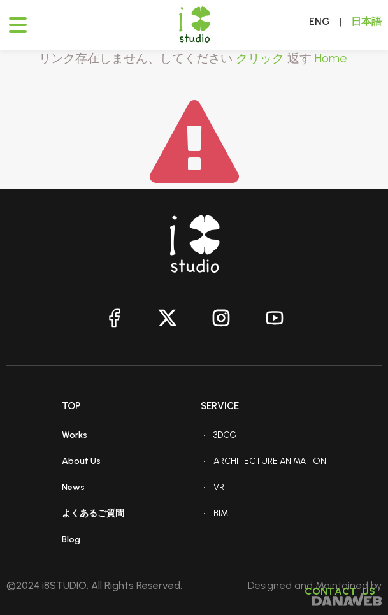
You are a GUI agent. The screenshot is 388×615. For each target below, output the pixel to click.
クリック (260, 58)
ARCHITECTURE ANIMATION (269, 461)
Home (331, 58)
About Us (81, 461)
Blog (71, 539)
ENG (319, 21)
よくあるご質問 (93, 513)
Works (74, 435)
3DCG (224, 435)
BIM (220, 513)
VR (218, 487)
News (73, 487)
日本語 (366, 21)
